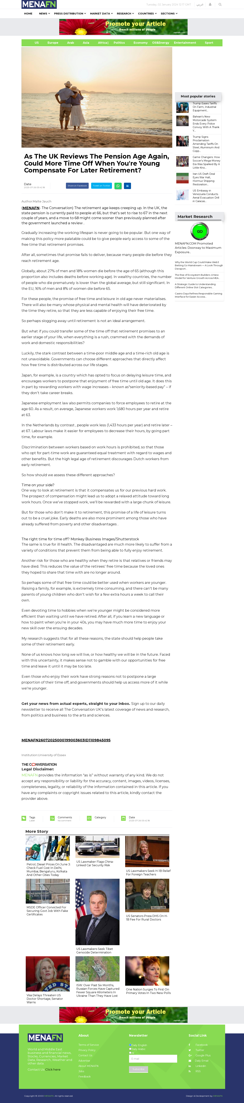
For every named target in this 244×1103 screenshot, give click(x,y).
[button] (210, 4)
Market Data (100, 13)
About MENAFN (88, 1066)
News (43, 13)
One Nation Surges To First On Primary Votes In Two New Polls (148, 991)
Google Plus (200, 1055)
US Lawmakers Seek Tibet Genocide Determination (94, 950)
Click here (52, 1069)
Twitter (196, 1050)
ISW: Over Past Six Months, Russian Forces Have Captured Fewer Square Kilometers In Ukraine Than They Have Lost (98, 990)
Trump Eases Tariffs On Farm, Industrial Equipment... (205, 107)
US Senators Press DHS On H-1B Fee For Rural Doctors (147, 917)
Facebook (198, 1044)
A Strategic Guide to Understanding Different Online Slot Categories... (195, 286)
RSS (195, 1071)
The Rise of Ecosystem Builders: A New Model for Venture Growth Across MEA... (197, 276)
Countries (146, 13)
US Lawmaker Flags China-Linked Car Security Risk (95, 863)
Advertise (84, 1060)
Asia (86, 42)
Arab (70, 42)
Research (124, 13)
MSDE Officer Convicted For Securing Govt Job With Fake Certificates (47, 911)
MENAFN (31, 208)
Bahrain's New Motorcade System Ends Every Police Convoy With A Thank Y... (206, 123)
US (32, 42)
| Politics (118, 42)
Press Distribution (68, 13)
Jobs (81, 1071)
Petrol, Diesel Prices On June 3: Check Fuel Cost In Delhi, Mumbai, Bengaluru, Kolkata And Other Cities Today (49, 870)
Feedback (84, 1076)
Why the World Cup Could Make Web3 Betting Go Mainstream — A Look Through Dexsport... (199, 265)
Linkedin (197, 1066)
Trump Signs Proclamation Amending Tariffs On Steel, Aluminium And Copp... (206, 144)
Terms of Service (88, 1044)
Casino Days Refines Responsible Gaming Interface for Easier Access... (198, 295)
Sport (206, 42)
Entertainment (179, 42)
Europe (53, 42)
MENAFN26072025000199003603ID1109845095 (66, 740)
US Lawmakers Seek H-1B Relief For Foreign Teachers (148, 872)
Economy (140, 42)
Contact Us (85, 1055)
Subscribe (139, 1069)
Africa (102, 42)
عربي (200, 4)
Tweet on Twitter (101, 185)
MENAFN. (49, 1096)
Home (28, 13)
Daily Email (198, 1060)
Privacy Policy (87, 1050)
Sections (168, 13)
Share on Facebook (77, 185)
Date (27, 184)
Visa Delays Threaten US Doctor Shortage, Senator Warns (45, 999)
